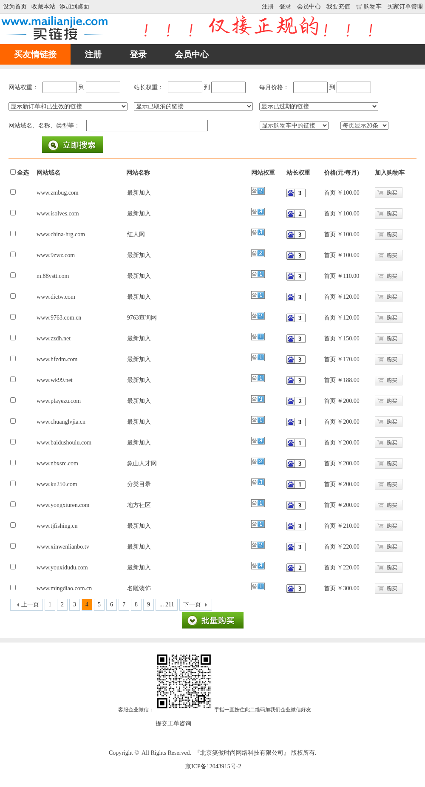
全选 (23, 173)
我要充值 (338, 6)
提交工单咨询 (173, 723)
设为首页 (15, 6)
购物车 (369, 6)
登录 (285, 6)
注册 (268, 6)
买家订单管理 (405, 6)
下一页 (192, 604)
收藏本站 (43, 6)
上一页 (30, 604)
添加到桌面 (74, 6)
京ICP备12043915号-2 (213, 766)
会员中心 (309, 6)
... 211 (166, 604)
